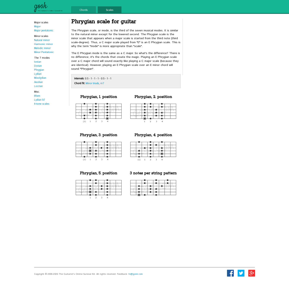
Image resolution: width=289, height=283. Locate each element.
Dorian (38, 66)
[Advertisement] (126, 235)
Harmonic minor (43, 44)
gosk (40, 6)
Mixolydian (40, 78)
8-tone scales (41, 104)
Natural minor (42, 40)
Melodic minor (42, 48)
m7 (102, 83)
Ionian (37, 62)
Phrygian (39, 70)
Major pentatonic (43, 30)
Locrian (38, 86)
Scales (109, 10)
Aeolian (38, 82)
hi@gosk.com (135, 274)
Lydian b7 (39, 100)
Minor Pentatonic (44, 52)
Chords (83, 10)
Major (37, 26)
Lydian (38, 74)
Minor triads (92, 83)
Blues (37, 96)
